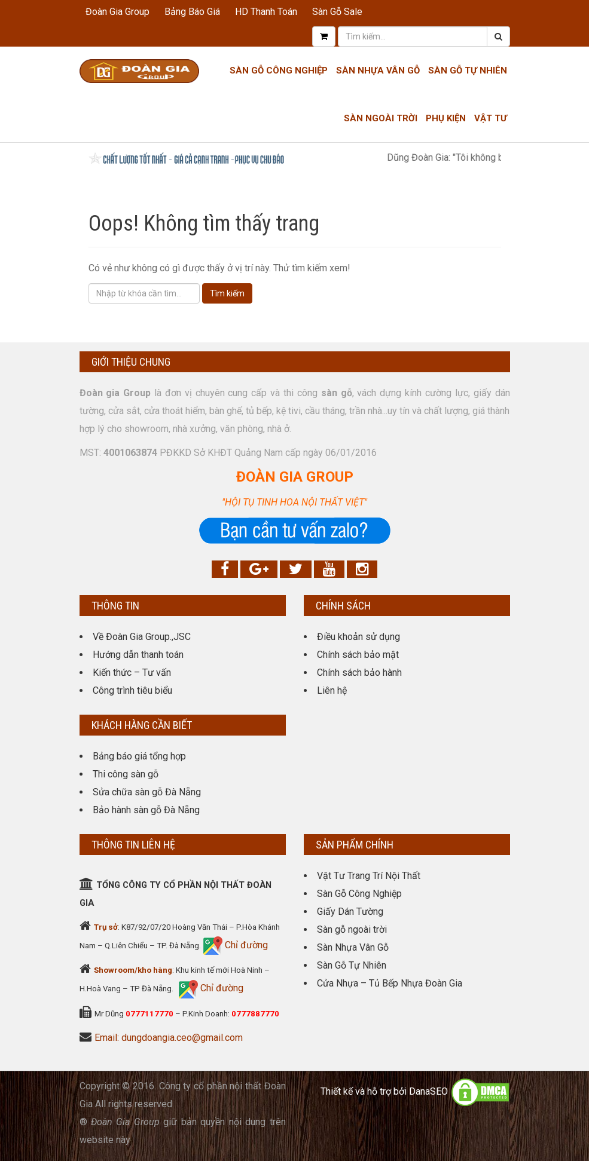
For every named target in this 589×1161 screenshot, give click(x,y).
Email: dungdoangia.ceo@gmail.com (168, 1037)
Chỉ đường (245, 945)
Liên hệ (332, 690)
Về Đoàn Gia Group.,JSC (142, 636)
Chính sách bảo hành (359, 672)
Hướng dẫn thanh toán (138, 654)
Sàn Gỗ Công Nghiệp (279, 70)
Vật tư (490, 118)
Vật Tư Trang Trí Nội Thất (368, 875)
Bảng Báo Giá (192, 11)
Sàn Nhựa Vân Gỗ (353, 947)
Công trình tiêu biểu (132, 690)
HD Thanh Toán (266, 11)
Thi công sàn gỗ (125, 774)
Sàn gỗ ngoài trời (352, 929)
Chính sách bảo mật (358, 654)
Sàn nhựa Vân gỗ (378, 70)
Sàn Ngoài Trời (380, 118)
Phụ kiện (446, 118)
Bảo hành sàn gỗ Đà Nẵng (146, 810)
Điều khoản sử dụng (358, 636)
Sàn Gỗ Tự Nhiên (467, 70)
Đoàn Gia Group (117, 11)
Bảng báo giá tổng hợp (139, 756)
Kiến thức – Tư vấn (132, 672)
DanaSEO (428, 1091)
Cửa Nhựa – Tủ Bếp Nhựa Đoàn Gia (389, 983)
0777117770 (149, 1013)
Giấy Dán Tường (350, 911)
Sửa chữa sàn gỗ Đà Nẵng (147, 792)
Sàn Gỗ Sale (337, 11)
